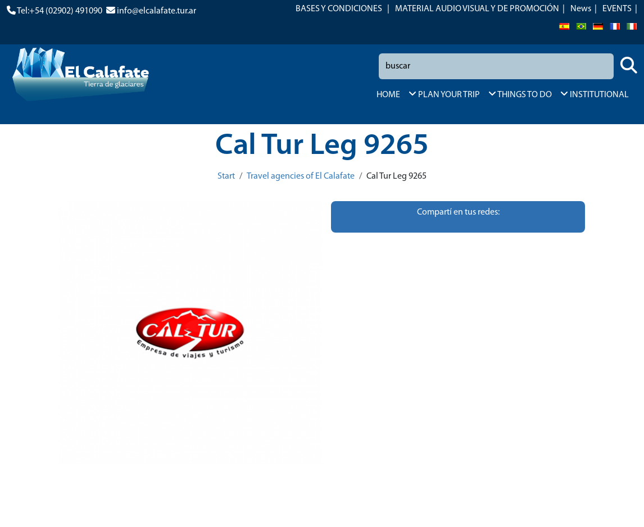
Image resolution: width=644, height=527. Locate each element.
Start (226, 176)
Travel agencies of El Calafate (301, 176)
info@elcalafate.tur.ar (156, 11)
